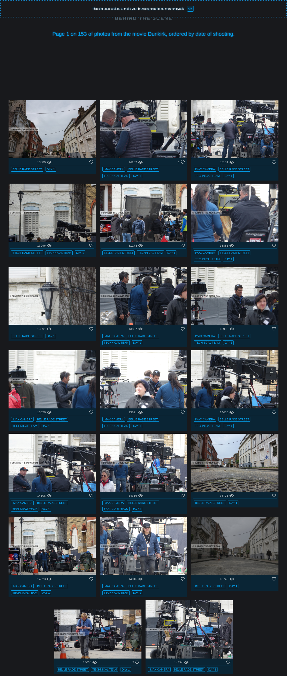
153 (182, 649)
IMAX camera (118, 164)
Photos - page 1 (86, 662)
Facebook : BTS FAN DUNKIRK (218, 662)
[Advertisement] (143, 69)
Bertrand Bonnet (161, 662)
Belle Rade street (39, 164)
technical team (120, 170)
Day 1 (62, 164)
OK (190, 8)
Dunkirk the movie (59, 662)
